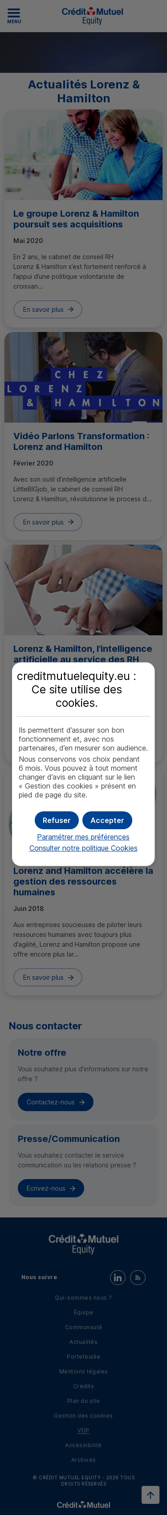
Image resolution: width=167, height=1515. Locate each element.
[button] (107, 820)
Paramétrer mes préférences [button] (83, 836)
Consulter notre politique (83, 848)
